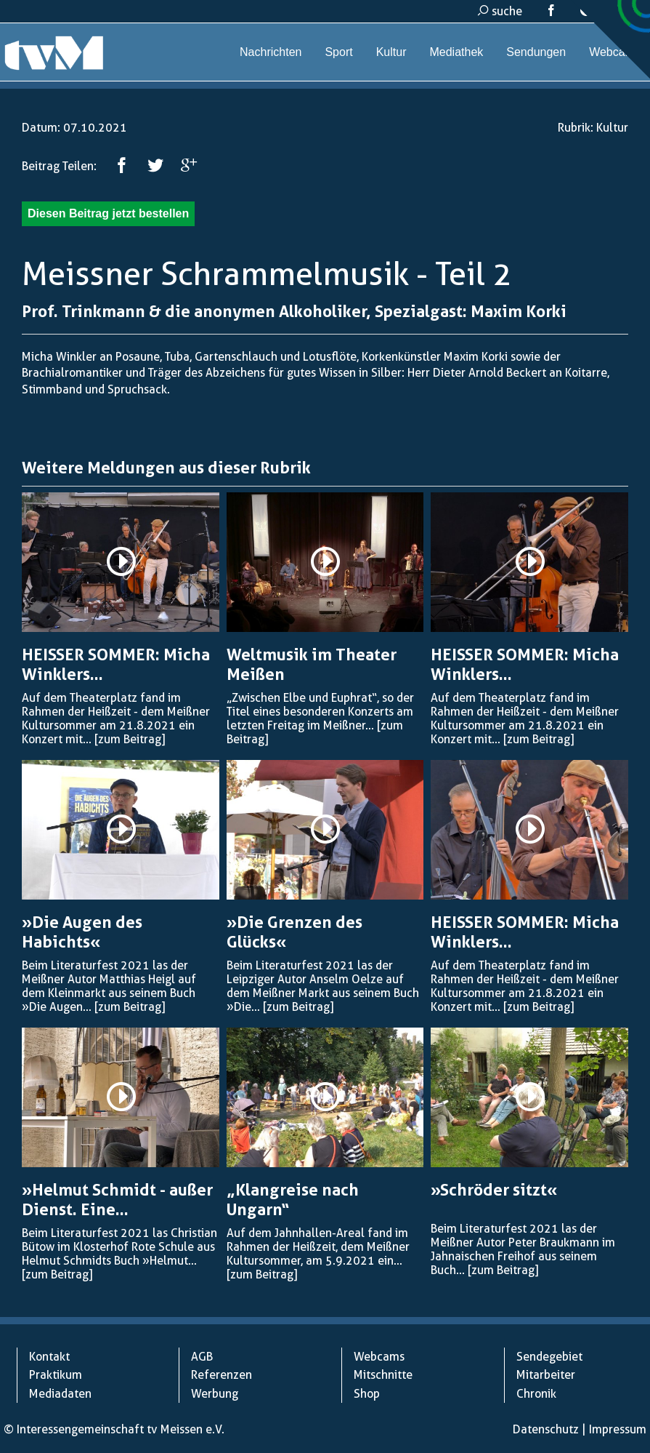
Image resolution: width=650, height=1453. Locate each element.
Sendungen (536, 52)
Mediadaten (60, 1394)
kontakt (607, 11)
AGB (202, 1357)
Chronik (536, 1394)
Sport (338, 52)
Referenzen (221, 1375)
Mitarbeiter (545, 1375)
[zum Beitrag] (129, 739)
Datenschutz (546, 1429)
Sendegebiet (549, 1357)
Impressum (617, 1429)
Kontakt (49, 1357)
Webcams (615, 52)
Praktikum (55, 1375)
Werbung (214, 1394)
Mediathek (456, 52)
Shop (367, 1394)
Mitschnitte (383, 1375)
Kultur (391, 52)
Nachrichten (270, 52)
